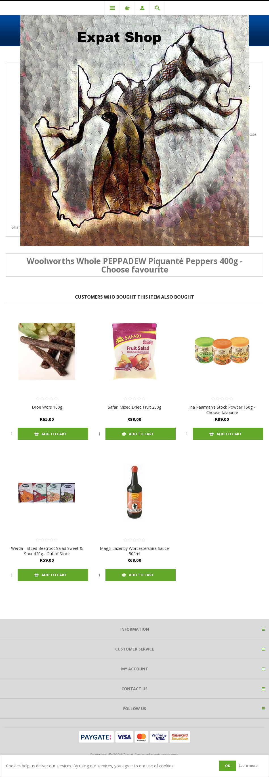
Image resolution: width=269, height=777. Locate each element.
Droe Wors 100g (47, 407)
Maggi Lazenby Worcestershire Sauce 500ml (134, 551)
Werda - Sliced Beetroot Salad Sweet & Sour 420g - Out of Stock (47, 551)
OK (227, 765)
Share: (17, 227)
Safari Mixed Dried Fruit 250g (134, 407)
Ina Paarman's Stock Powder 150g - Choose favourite (222, 409)
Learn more (248, 765)
